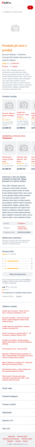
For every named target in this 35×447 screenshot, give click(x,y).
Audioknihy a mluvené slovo (13, 12)
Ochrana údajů (22, 436)
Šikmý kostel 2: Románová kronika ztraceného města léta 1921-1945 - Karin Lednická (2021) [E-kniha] (15, 378)
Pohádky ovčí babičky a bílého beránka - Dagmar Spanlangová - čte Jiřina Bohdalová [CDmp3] (16, 342)
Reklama (10, 441)
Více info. (13, 283)
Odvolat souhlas (26, 439)
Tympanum (21, 223)
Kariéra (25, 441)
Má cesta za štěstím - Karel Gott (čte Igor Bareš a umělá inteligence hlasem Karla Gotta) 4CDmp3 (15, 319)
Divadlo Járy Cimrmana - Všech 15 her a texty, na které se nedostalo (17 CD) (15, 312)
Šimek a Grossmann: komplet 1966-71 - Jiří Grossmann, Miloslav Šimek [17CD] (16, 334)
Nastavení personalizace (11, 439)
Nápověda (11, 436)
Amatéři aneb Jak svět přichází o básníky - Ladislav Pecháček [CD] (16, 327)
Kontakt (18, 441)
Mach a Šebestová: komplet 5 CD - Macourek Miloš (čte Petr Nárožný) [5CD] (17, 363)
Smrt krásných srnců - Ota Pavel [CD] (14, 349)
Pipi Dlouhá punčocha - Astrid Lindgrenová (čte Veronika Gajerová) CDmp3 (16, 370)
